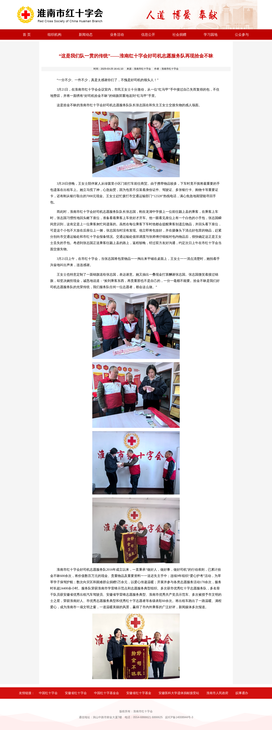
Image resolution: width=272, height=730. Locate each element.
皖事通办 (242, 693)
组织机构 (54, 34)
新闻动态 (86, 34)
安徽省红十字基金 (138, 693)
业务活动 (117, 34)
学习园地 (211, 34)
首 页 (27, 34)
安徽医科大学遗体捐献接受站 (179, 693)
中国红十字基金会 (106, 693)
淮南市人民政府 (217, 693)
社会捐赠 (179, 34)
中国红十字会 (48, 693)
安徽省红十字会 (76, 693)
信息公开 (148, 34)
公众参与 (242, 34)
